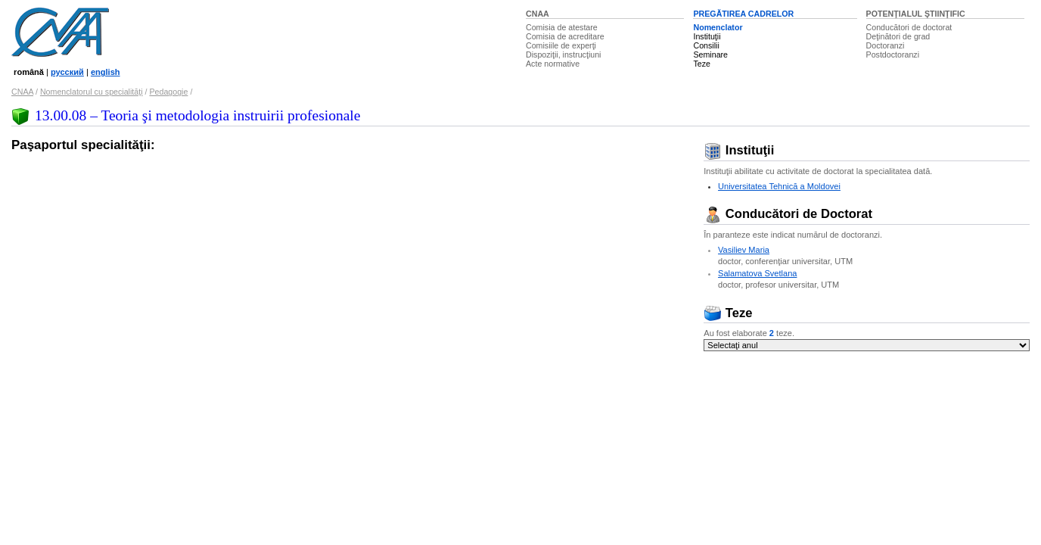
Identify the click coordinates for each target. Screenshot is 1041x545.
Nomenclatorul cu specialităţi (91, 91)
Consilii (706, 45)
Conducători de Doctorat (788, 214)
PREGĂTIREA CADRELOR (743, 13)
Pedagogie (168, 91)
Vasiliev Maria (743, 249)
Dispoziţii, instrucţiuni (563, 54)
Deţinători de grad (898, 36)
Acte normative (553, 63)
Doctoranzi (885, 45)
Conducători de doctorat (909, 27)
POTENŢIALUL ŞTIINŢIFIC (915, 13)
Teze (701, 63)
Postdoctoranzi (893, 54)
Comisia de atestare (562, 27)
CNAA (537, 13)
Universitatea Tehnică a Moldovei (779, 186)
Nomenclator (717, 27)
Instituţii (706, 36)
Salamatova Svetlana (757, 273)
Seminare (710, 54)
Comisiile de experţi (561, 45)
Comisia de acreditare (565, 36)
